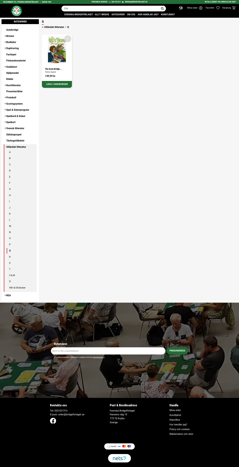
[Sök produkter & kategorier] (110, 8)
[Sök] (162, 8)
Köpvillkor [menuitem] (174, 420)
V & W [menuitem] (12, 275)
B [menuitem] (10, 158)
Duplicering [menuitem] (12, 48)
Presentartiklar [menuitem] (14, 91)
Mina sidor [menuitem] (175, 410)
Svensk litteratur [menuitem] (15, 128)
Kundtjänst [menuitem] (168, 14)
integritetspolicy (98, 357)
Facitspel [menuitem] (11, 54)
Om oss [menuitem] (131, 14)
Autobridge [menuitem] (12, 29)
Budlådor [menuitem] (11, 42)
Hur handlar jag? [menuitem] (148, 14)
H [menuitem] (10, 195)
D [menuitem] (10, 170)
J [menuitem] (9, 207)
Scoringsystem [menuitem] (14, 103)
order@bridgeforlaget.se (136, 2)
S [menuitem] (10, 263)
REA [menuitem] (8, 295)
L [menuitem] (9, 220)
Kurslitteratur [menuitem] (13, 85)
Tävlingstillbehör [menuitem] (15, 140)
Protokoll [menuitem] (11, 97)
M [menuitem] (10, 226)
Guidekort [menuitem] (11, 66)
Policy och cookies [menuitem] (179, 429)
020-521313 (116, 2)
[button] (214, 7)
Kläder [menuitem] (9, 79)
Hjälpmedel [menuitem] (12, 73)
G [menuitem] (10, 189)
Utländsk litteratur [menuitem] (16, 146)
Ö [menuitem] (10, 281)
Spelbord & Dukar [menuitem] (15, 116)
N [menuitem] (10, 232)
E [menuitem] (9, 177)
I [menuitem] (9, 201)
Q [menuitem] (10, 250)
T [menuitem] (10, 269)
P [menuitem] (10, 244)
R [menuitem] (10, 257)
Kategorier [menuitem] (118, 14)
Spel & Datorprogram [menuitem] (17, 109)
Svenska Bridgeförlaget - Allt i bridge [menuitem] (86, 14)
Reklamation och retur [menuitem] (181, 434)
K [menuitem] (10, 214)
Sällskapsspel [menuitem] (13, 134)
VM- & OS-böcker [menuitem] (17, 287)
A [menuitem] (10, 152)
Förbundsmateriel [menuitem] (16, 60)
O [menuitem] (10, 238)
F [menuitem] (9, 183)
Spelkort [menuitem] (11, 122)
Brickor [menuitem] (10, 36)
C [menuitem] (10, 164)
